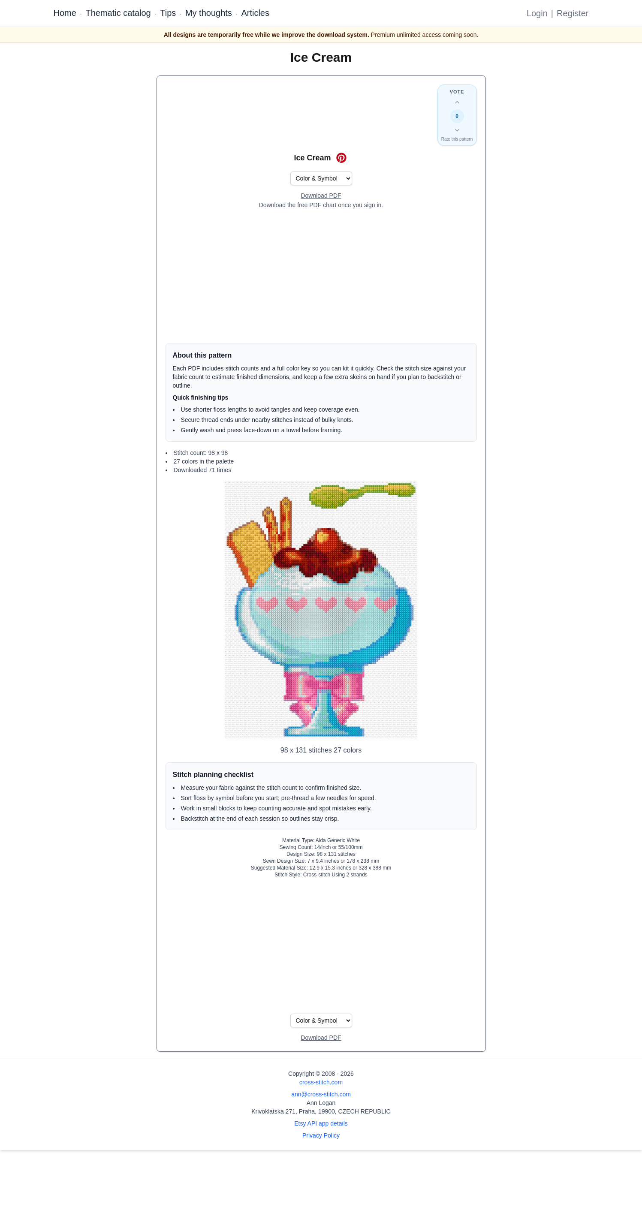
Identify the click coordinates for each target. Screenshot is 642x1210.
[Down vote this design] (457, 130)
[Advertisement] (321, 276)
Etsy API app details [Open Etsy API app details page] (321, 1123)
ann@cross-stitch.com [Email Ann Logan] (321, 1094)
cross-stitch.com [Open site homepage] (321, 1082)
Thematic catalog (118, 13)
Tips (168, 13)
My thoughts (208, 13)
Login (537, 13)
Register (572, 13)
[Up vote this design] (457, 102)
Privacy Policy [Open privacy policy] (321, 1135)
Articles (255, 13)
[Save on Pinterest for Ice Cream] (341, 158)
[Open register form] (321, 196)
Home (65, 13)
